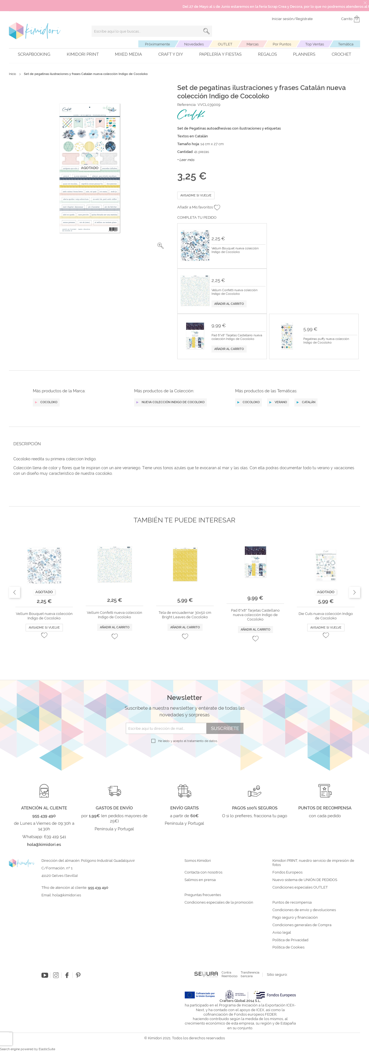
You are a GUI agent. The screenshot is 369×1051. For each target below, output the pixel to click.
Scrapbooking (34, 54)
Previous (14, 592)
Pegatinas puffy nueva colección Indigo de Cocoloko (326, 340)
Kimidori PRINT (83, 54)
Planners (304, 54)
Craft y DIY (170, 54)
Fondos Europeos (287, 872)
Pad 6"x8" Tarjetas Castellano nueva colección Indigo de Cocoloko (236, 337)
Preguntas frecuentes (202, 895)
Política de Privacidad (290, 940)
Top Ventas (314, 44)
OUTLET (225, 44)
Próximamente (157, 44)
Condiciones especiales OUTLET (300, 887)
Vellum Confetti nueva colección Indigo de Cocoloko (234, 292)
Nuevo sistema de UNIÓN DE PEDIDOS (304, 880)
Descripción (27, 443)
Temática (345, 44)
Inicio (12, 74)
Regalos (267, 54)
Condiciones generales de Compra (301, 925)
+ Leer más (186, 160)
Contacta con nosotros (203, 872)
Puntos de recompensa (292, 902)
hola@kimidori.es (66, 895)
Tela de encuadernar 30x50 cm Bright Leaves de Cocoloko (185, 614)
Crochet (341, 54)
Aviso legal (281, 933)
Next (354, 592)
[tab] (183, 443)
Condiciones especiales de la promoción (219, 902)
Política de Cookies (288, 947)
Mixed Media (128, 54)
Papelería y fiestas (220, 54)
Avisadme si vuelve (195, 195)
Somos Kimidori (197, 861)
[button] (160, 245)
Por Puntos (282, 44)
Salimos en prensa (200, 880)
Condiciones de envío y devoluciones (304, 910)
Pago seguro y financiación (295, 917)
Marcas (253, 44)
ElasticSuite (47, 1049)
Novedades (194, 44)
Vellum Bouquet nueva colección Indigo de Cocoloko (235, 250)
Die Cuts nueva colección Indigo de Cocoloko (326, 616)
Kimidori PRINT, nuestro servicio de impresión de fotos (313, 863)
